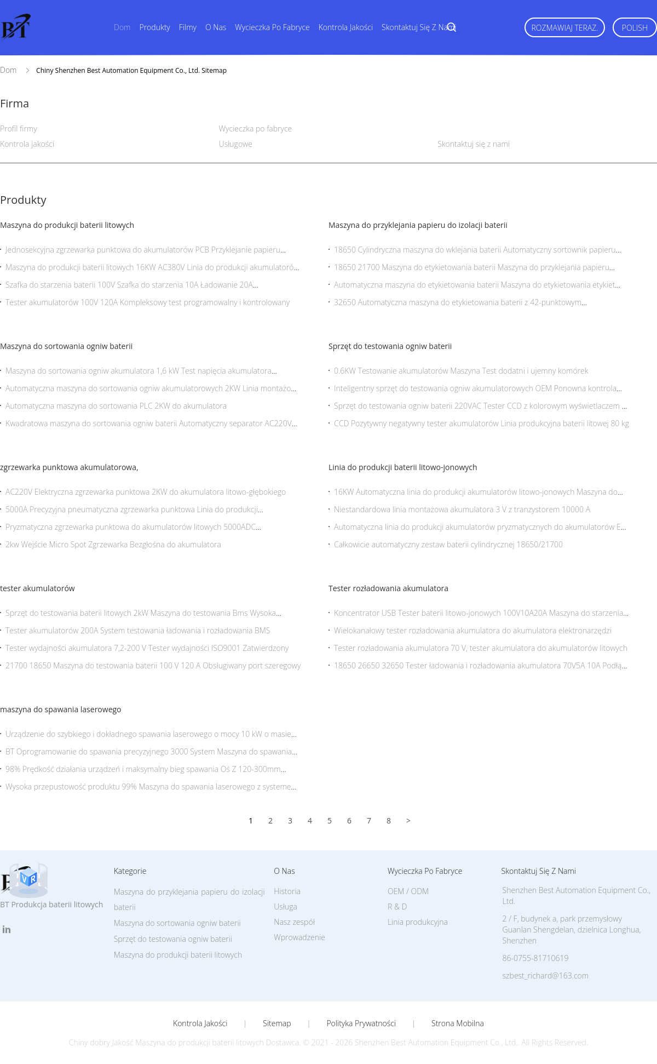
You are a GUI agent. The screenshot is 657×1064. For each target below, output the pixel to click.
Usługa (285, 906)
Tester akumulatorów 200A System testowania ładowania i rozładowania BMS (137, 630)
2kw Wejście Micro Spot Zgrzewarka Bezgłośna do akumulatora (113, 544)
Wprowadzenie (299, 937)
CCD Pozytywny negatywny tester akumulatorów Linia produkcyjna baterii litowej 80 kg (481, 423)
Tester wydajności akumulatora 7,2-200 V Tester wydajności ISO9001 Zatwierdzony (147, 648)
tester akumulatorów (37, 588)
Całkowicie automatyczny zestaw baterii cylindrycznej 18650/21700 (448, 544)
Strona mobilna (457, 1023)
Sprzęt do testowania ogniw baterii (390, 346)
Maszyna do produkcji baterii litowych (67, 225)
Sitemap (277, 1023)
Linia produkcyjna (418, 922)
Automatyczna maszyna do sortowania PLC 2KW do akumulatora (116, 406)
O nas (215, 27)
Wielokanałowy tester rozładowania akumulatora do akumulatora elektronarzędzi (473, 630)
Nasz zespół (294, 922)
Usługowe (235, 144)
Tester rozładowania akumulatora (388, 588)
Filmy (188, 27)
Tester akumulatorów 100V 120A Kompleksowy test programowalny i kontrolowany (147, 302)
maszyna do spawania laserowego (61, 709)
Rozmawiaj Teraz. (564, 27)
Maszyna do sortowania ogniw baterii (66, 346)
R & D (397, 906)
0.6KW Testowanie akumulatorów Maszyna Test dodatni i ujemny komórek (461, 370)
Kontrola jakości (346, 27)
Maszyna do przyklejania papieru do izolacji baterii (418, 225)
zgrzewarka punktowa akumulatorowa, (69, 467)
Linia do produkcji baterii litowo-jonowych (402, 467)
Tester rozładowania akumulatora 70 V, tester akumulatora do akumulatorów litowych (480, 648)
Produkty (154, 27)
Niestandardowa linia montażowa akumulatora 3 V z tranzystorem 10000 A (462, 509)
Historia (287, 891)
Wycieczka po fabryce (272, 27)
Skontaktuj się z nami (419, 27)
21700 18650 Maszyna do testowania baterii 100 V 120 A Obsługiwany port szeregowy (153, 665)
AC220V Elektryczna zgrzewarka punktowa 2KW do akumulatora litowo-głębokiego (145, 492)
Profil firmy (18, 128)
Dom (122, 27)
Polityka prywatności (361, 1023)
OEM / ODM (408, 891)
